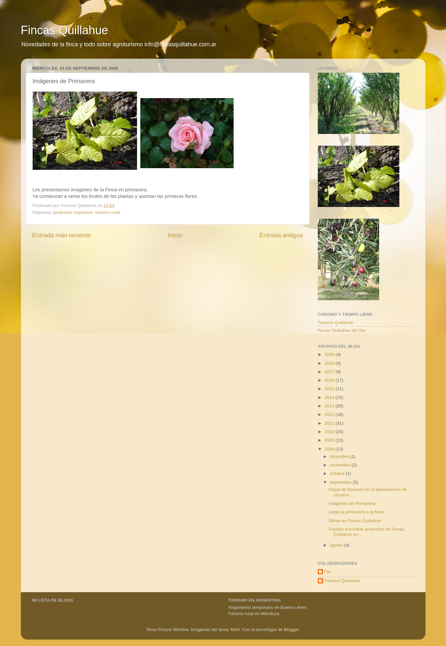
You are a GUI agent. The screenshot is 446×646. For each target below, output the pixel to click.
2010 (329, 431)
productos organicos (73, 212)
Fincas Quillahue (64, 30)
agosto (337, 545)
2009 (329, 440)
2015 (329, 388)
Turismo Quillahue (335, 322)
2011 (329, 423)
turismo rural (107, 212)
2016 (329, 380)
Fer (327, 571)
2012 (329, 414)
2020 (329, 354)
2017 (329, 371)
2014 (329, 397)
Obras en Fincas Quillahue (355, 520)
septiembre (341, 482)
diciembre (340, 456)
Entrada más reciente (61, 235)
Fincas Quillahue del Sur (342, 330)
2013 (329, 406)
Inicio (175, 235)
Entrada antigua (281, 235)
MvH (235, 629)
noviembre (341, 464)
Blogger (291, 629)
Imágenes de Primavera (352, 503)
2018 (329, 363)
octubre (338, 473)
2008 (329, 449)
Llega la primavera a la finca (356, 511)
